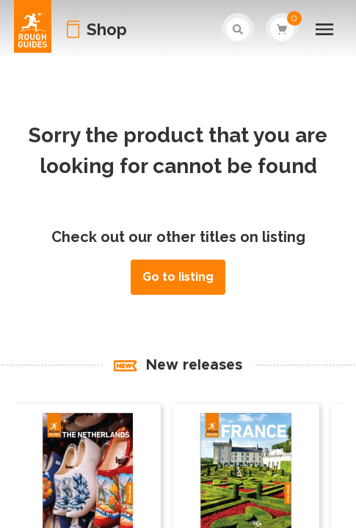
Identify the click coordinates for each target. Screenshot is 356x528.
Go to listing (178, 277)
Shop (107, 29)
